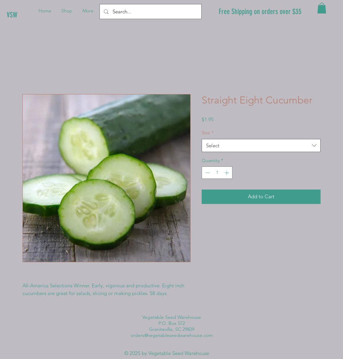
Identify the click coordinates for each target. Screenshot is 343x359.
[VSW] (29, 15)
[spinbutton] (217, 172)
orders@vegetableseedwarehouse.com (172, 335)
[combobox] (261, 145)
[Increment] (227, 172)
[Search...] (150, 11)
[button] (321, 8)
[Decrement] (207, 172)
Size (207, 133)
